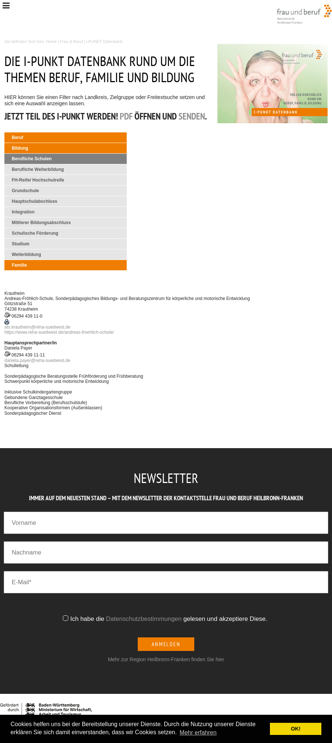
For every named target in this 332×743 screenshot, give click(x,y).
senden (191, 117)
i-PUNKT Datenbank (104, 41)
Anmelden (166, 644)
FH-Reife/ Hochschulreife (38, 180)
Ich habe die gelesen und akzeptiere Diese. (169, 618)
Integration (23, 212)
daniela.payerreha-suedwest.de (37, 360)
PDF (126, 117)
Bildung (20, 148)
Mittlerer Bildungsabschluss (41, 222)
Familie (19, 265)
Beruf (17, 137)
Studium (20, 243)
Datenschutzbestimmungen (144, 618)
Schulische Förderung (35, 233)
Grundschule (25, 190)
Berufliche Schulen (32, 158)
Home (51, 41)
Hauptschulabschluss (34, 201)
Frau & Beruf (71, 41)
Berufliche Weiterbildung (38, 169)
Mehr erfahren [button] (198, 732)
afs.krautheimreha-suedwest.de (37, 327)
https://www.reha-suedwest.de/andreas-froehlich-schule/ (59, 332)
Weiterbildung (26, 254)
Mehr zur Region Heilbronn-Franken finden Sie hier (166, 659)
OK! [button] (295, 729)
